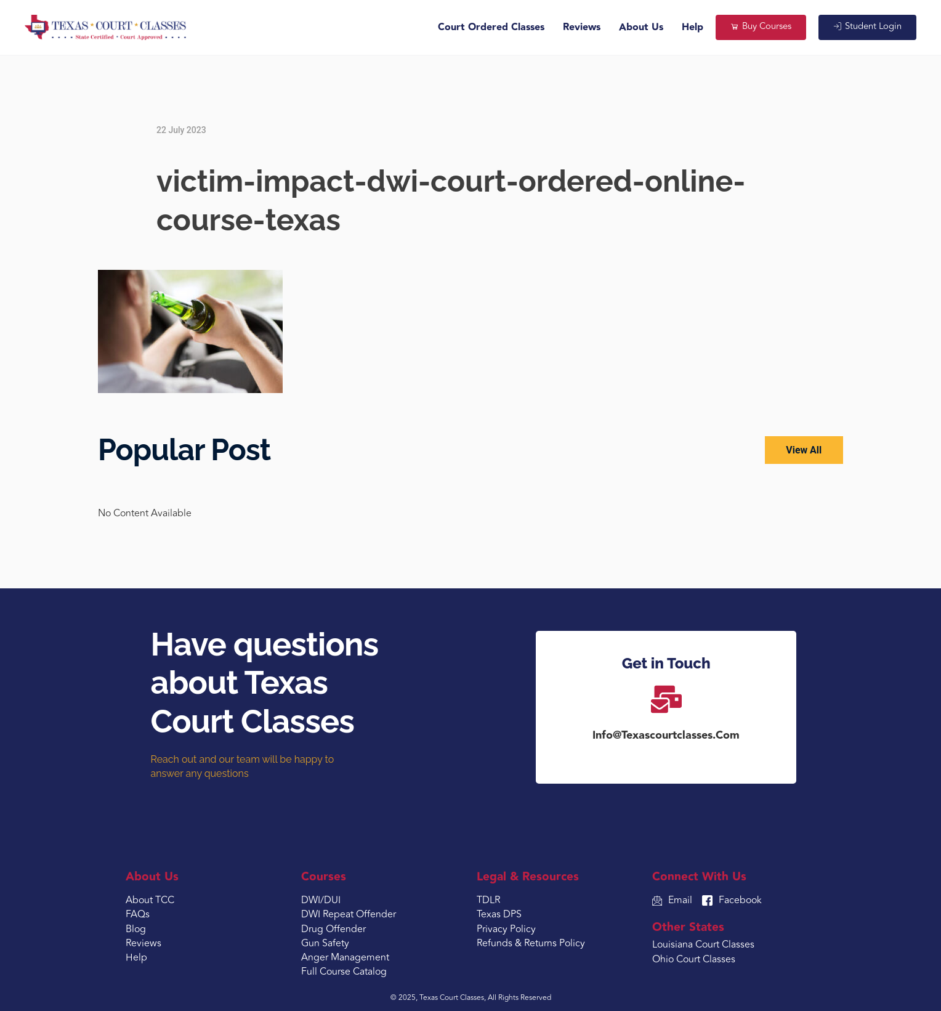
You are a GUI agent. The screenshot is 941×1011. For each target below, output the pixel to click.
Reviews (579, 27)
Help (690, 27)
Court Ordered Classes (488, 27)
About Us (638, 27)
